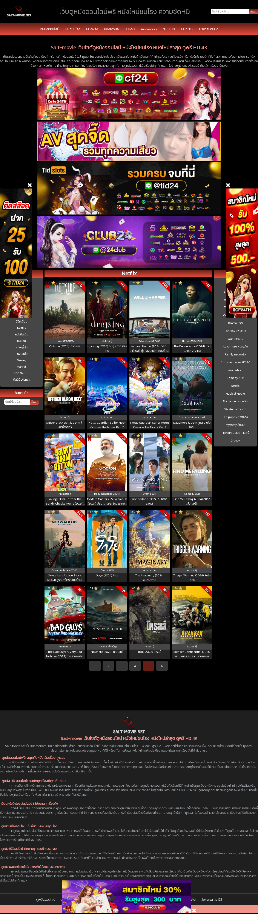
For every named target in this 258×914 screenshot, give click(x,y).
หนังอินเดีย (21, 334)
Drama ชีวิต (235, 323)
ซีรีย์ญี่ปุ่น (21, 321)
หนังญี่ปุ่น (22, 347)
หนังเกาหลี (111, 29)
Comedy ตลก (235, 378)
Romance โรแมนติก (235, 401)
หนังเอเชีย (21, 354)
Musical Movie (235, 394)
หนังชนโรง (72, 29)
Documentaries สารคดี (235, 362)
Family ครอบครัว (235, 354)
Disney (21, 360)
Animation (149, 29)
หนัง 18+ (187, 29)
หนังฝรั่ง (92, 29)
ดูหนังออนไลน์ (49, 29)
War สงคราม (235, 339)
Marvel (21, 366)
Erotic (235, 386)
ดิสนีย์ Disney (21, 379)
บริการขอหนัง (208, 29)
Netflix (21, 328)
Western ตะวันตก (235, 409)
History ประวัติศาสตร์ (235, 433)
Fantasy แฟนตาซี (235, 331)
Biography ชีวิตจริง (235, 417)
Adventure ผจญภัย (235, 346)
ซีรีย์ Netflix (21, 373)
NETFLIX (169, 29)
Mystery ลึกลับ (235, 425)
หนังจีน (130, 29)
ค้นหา (34, 401)
